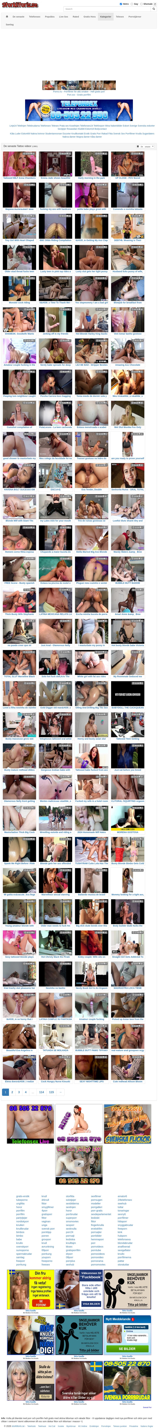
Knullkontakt (77, 133)
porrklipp (46, 1232)
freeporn (122, 1228)
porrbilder (96, 1235)
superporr (71, 1218)
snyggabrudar (125, 1225)
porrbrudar (72, 1214)
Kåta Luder (15, 133)
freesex (46, 1264)
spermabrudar (24, 1254)
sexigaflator (124, 1250)
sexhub (70, 1264)
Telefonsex (45, 125)
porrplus (70, 1261)
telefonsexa (124, 1239)
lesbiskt (95, 1218)
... (33, 1092)
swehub (122, 1203)
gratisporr (47, 1214)
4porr (44, 1210)
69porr (45, 1250)
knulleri (20, 1225)
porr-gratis (96, 1210)
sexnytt (122, 1214)
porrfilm (20, 1210)
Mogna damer (83, 136)
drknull (45, 1200)
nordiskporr (22, 1221)
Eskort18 (89, 129)
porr (93, 1243)
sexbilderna (72, 1203)
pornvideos (97, 1246)
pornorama (97, 1261)
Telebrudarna (33, 125)
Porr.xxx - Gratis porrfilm (79, 94)
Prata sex (64, 125)
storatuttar (123, 1264)
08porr (69, 1257)
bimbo (19, 1235)
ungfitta (20, 1203)
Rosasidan (72, 129)
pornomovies (98, 1264)
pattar (121, 1261)
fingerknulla (97, 1225)
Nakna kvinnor (38, 133)
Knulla (139, 133)
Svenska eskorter (146, 125)
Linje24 (13, 125)
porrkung (46, 1254)
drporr (69, 1254)
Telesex (55, 125)
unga (44, 1225)
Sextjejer (62, 129)
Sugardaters (148, 133)
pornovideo (97, 1257)
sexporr (70, 1225)
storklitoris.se (18, 1426)
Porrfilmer (130, 133)
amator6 (122, 1196)
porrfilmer (123, 1218)
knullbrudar (22, 1228)
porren (45, 1235)
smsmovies (72, 1221)
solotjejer (71, 1200)
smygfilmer (48, 1207)
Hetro (126, 4)
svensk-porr (48, 1228)
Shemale (148, 4)
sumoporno (22, 1250)
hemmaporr (97, 1239)
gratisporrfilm (73, 1250)
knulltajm (71, 1243)
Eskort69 (25, 133)
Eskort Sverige (130, 125)
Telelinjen (21, 125)
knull (44, 1196)
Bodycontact (100, 129)
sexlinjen (71, 1207)
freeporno (47, 1261)
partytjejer (21, 1218)
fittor (44, 1203)
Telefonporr (99, 125)
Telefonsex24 (86, 125)
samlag (20, 1257)
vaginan (46, 1221)
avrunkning (48, 1246)
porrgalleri (96, 1207)
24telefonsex (125, 1200)
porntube (96, 1250)
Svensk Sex (119, 133)
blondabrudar (125, 1243)
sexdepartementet (101, 1214)
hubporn (122, 1235)
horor (19, 1207)
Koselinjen (74, 125)
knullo (19, 1243)
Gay (136, 4)
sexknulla (71, 1228)
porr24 (69, 1232)
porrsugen (96, 1200)
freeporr (20, 1261)
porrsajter (96, 1232)
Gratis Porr (95, 133)
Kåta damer (96, 136)
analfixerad (124, 1246)
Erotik (87, 133)
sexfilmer (96, 1196)
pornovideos (98, 1254)
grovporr (46, 1239)
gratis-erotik (22, 1196)
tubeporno (22, 1200)
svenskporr (22, 1246)
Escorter (67, 133)
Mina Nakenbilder (113, 125)
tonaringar (123, 1210)
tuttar (120, 1207)
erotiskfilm (96, 1228)
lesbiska (70, 1239)
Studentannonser (53, 133)
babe (19, 1239)
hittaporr (122, 1221)
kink (120, 1232)
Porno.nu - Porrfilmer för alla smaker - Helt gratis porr (79, 91)
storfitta (70, 1196)
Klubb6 (81, 129)
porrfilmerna (124, 1257)
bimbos (20, 1232)
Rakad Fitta (107, 133)
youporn (46, 1257)
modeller (96, 1203)
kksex (69, 1246)
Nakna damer (69, 136)
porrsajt (70, 1235)
